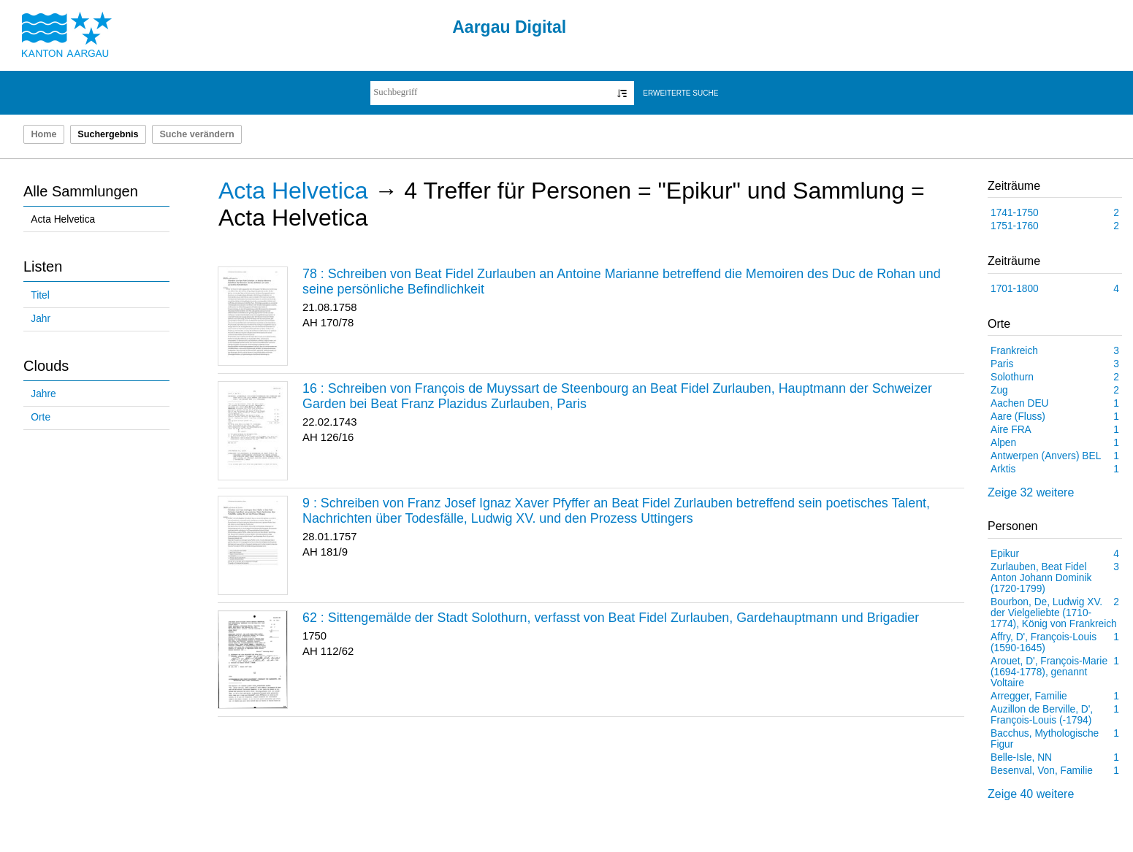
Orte (40, 417)
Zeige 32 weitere (1031, 492)
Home (43, 134)
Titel (40, 295)
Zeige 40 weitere (1031, 794)
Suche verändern (196, 134)
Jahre (43, 393)
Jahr (40, 318)
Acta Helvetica (63, 219)
